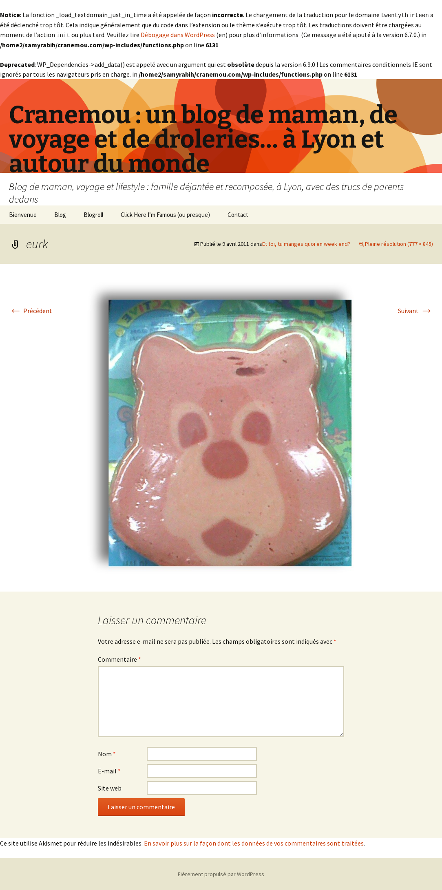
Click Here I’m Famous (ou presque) (165, 214)
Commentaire (119, 658)
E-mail (109, 770)
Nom (107, 753)
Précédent (30, 310)
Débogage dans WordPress (178, 34)
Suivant (415, 310)
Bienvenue (23, 214)
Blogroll (93, 214)
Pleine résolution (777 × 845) (399, 243)
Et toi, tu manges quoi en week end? (306, 243)
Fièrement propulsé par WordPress (221, 873)
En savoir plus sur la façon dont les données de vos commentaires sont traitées (254, 842)
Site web (110, 787)
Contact (238, 214)
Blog (60, 214)
